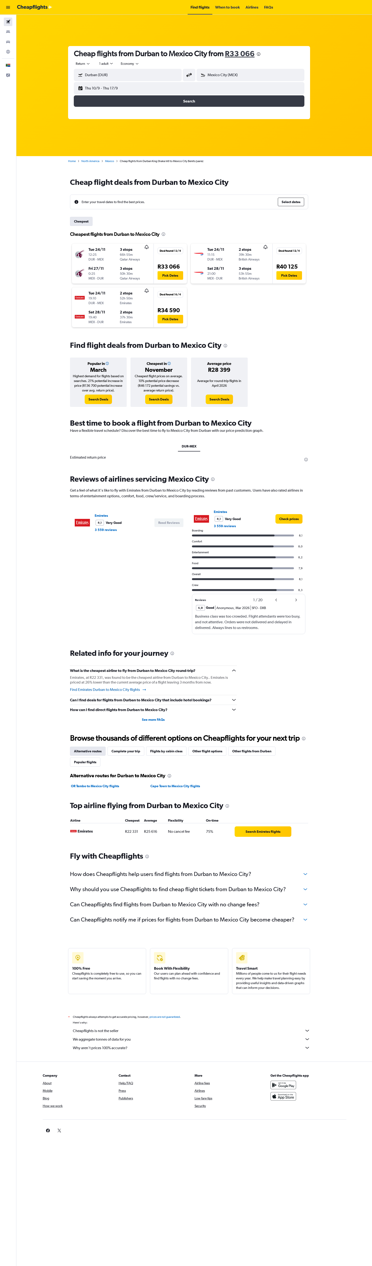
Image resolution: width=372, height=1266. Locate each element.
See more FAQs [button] (158, 719)
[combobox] (88, 63)
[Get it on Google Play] (291, 1085)
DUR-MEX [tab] (194, 446)
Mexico (114, 161)
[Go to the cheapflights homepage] (34, 7)
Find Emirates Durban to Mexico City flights (113, 689)
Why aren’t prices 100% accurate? (196, 1048)
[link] (103, 399)
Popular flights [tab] (90, 762)
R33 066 (245, 53)
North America (96, 161)
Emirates (106, 515)
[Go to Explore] (8, 51)
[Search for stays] (8, 32)
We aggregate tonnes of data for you (196, 1039)
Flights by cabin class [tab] (171, 751)
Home (77, 161)
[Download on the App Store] (291, 1096)
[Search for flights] (8, 22)
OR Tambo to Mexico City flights (100, 786)
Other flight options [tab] (213, 751)
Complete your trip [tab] (131, 751)
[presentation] (264, 54)
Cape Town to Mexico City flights (180, 786)
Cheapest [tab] (86, 221)
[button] (8, 7)
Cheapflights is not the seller (196, 1030)
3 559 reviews (111, 530)
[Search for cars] (8, 42)
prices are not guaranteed (170, 1017)
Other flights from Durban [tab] (257, 751)
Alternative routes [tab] (93, 751)
